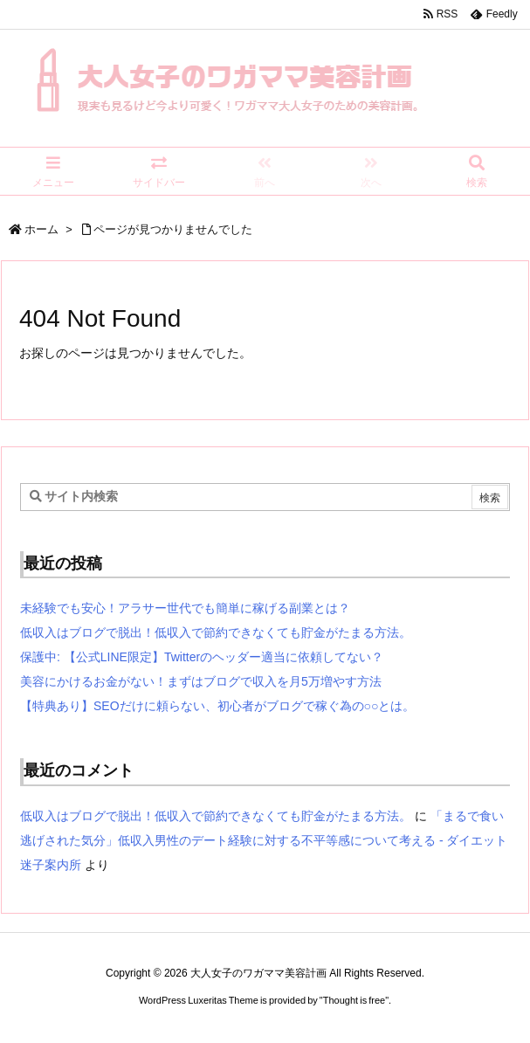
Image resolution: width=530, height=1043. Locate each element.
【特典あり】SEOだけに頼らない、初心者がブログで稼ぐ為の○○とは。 (217, 706)
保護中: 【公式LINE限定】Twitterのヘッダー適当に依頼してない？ (201, 657)
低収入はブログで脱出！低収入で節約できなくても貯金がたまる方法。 (215, 632)
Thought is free (354, 1000)
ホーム (41, 229)
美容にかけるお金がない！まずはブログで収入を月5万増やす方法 (201, 681)
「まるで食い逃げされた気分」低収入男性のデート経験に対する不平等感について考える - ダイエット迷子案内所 (263, 840)
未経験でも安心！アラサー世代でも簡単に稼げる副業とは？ (185, 608)
